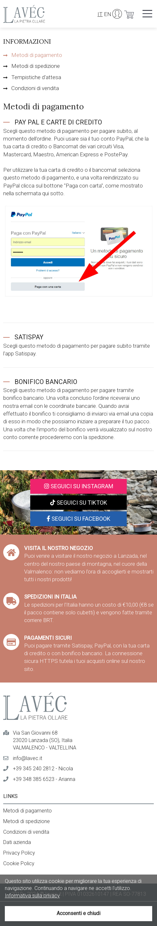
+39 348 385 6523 (33, 779)
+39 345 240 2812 (33, 769)
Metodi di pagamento (36, 55)
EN (107, 14)
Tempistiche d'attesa (36, 77)
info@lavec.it (27, 758)
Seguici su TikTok (78, 502)
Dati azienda (17, 842)
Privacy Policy (19, 853)
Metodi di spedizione (35, 66)
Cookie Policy (18, 863)
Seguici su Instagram (78, 486)
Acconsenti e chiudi (78, 913)
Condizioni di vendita (35, 88)
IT (100, 14)
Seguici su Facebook (78, 518)
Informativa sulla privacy (32, 896)
